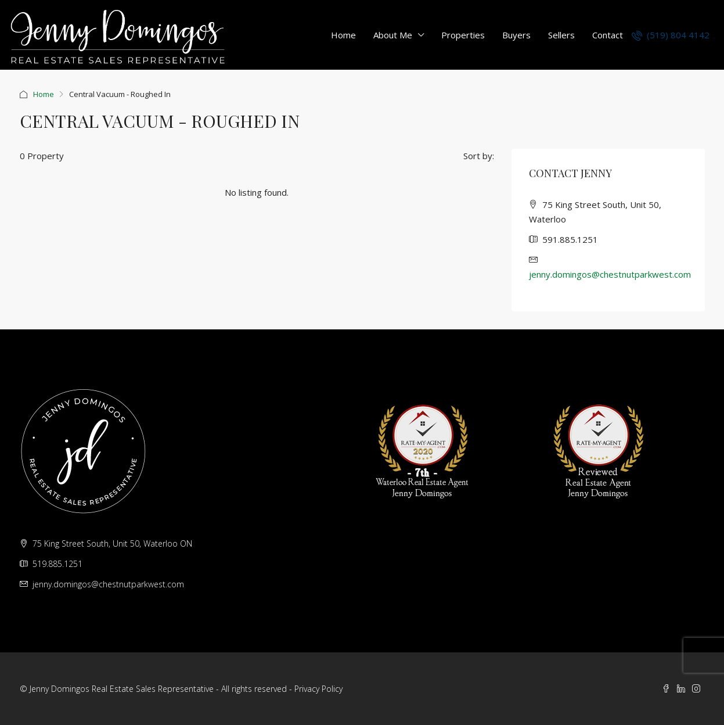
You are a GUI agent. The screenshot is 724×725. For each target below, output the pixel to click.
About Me (392, 35)
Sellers (561, 35)
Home (343, 35)
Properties (463, 35)
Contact (607, 35)
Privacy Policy (318, 688)
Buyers (516, 35)
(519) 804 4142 (670, 35)
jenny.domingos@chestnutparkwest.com (610, 274)
